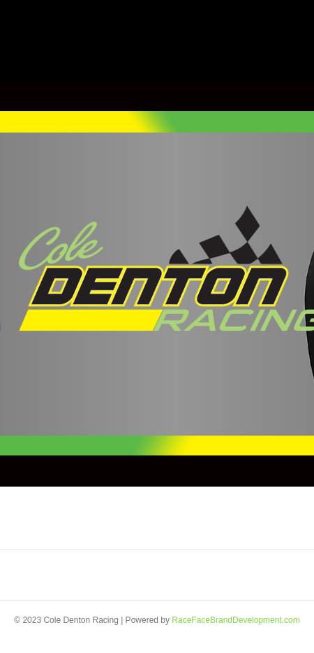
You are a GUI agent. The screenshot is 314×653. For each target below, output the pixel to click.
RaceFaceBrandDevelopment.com (235, 620)
